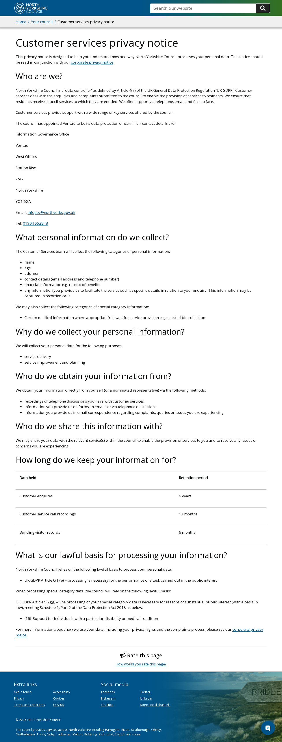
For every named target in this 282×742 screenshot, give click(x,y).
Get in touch (22, 692)
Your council (42, 21)
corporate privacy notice (92, 62)
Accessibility (61, 692)
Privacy (19, 698)
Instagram (108, 698)
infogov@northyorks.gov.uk (51, 212)
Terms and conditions (29, 705)
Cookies (59, 698)
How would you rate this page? (141, 664)
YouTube (107, 705)
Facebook (108, 692)
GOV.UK (58, 705)
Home (21, 21)
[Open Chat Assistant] (268, 728)
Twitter (145, 692)
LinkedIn (146, 698)
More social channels (155, 705)
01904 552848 (35, 223)
